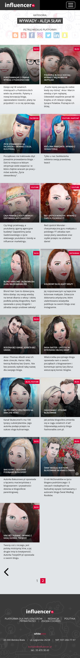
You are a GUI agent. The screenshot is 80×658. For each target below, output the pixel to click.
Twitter (48, 35)
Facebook (32, 35)
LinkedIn (56, 35)
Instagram (40, 35)
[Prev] (6, 572)
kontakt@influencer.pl (40, 646)
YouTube (24, 35)
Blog (15, 35)
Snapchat (65, 35)
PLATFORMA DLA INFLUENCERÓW (23, 618)
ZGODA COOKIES (50, 621)
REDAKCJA (53, 618)
